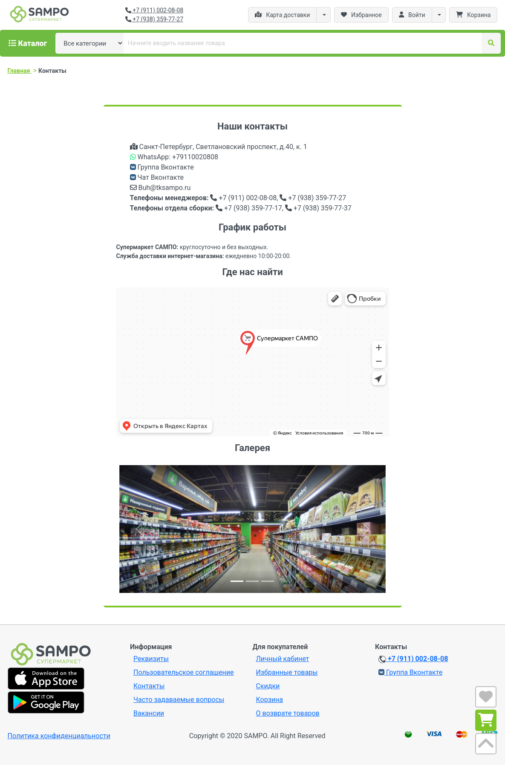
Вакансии (148, 713)
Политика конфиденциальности (59, 736)
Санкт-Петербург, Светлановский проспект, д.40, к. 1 (218, 147)
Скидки (268, 686)
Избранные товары (287, 672)
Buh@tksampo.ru (160, 188)
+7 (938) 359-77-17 (249, 208)
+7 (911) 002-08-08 (154, 10)
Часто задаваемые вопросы (178, 700)
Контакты (148, 686)
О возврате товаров (288, 713)
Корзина (269, 700)
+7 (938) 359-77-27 (154, 19)
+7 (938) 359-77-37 (318, 208)
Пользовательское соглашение (183, 672)
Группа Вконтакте (162, 167)
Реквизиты (151, 659)
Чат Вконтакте (157, 177)
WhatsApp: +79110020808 (174, 157)
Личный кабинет (282, 659)
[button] (139, 529)
